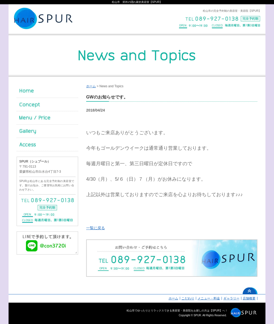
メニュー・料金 (208, 298)
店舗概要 (249, 298)
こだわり (187, 298)
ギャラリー (231, 298)
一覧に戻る (95, 228)
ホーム (91, 86)
